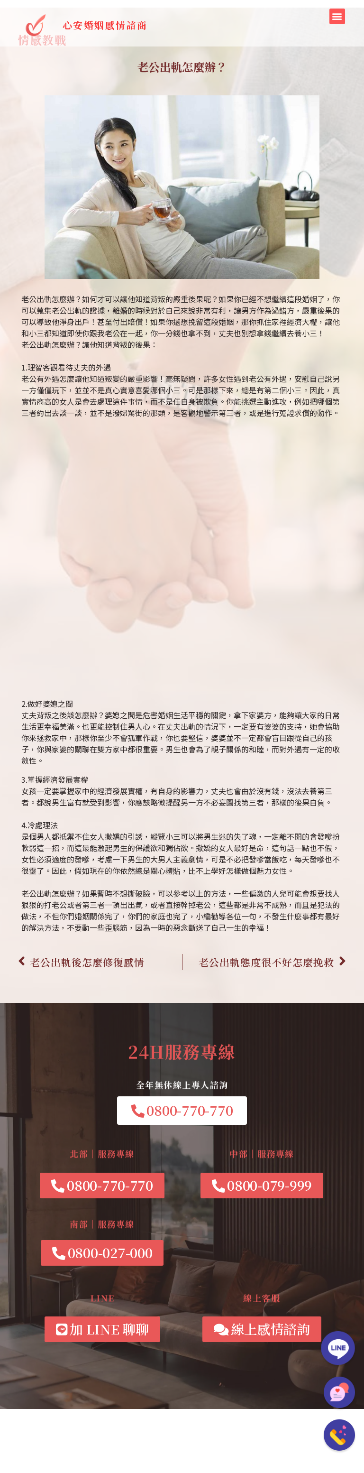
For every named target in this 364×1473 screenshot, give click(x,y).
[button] (337, 16)
